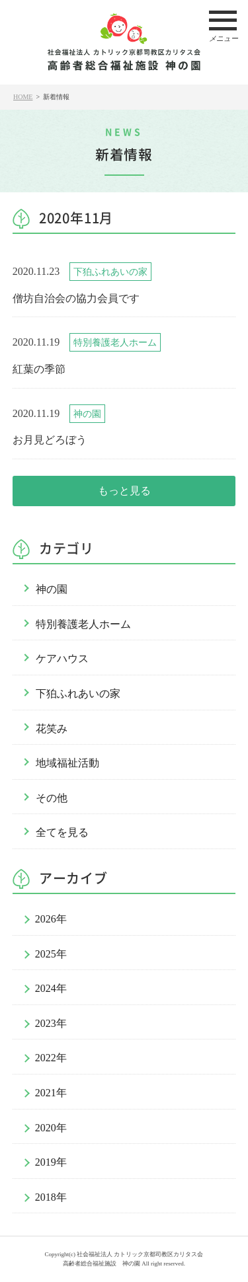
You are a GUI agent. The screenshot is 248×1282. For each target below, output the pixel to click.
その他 (51, 798)
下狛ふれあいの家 (78, 693)
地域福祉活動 (67, 763)
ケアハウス (62, 658)
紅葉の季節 (39, 369)
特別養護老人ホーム (83, 624)
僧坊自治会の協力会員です (76, 298)
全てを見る (62, 832)
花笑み (51, 728)
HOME (22, 96)
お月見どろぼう (50, 439)
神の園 (51, 589)
